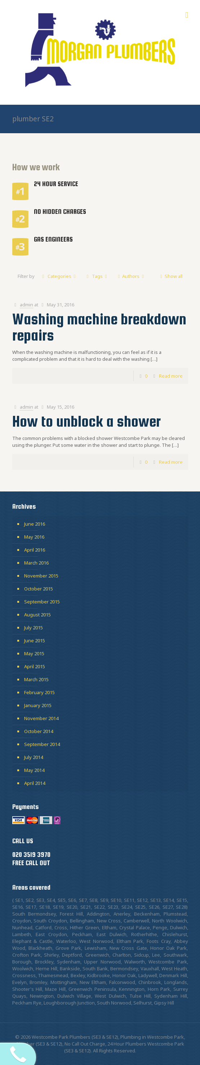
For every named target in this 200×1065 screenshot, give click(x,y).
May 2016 (34, 537)
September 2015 (42, 601)
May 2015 (34, 653)
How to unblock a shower (86, 421)
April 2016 (34, 550)
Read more (171, 376)
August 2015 (37, 614)
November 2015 (41, 575)
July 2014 (33, 757)
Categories (59, 276)
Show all (170, 276)
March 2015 (36, 679)
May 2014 (34, 770)
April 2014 (34, 783)
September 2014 (42, 744)
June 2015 (34, 640)
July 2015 (33, 627)
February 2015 (39, 692)
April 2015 (34, 666)
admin (26, 304)
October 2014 (38, 731)
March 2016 (36, 563)
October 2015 (38, 588)
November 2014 (41, 718)
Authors (131, 276)
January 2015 (38, 705)
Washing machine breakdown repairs (99, 327)
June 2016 (34, 524)
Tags (96, 276)
